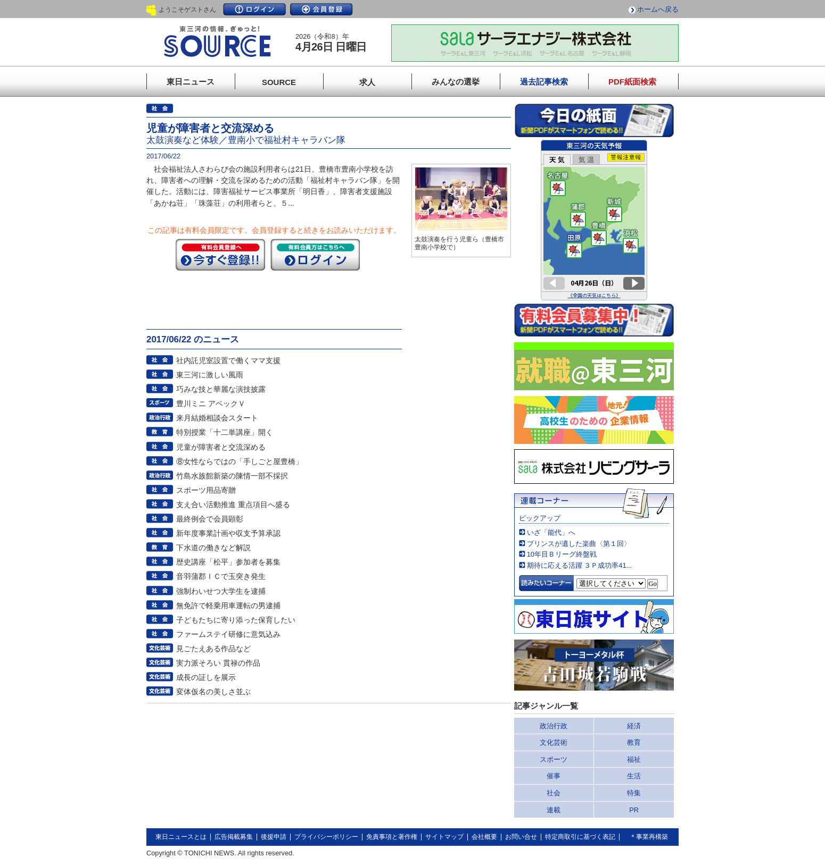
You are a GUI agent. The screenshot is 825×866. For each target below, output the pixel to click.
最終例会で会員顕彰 (209, 519)
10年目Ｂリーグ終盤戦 (562, 554)
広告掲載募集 (233, 837)
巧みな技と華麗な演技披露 (221, 389)
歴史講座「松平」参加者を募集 (228, 562)
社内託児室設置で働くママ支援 (228, 360)
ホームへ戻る (658, 9)
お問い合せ (521, 837)
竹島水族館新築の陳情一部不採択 (232, 476)
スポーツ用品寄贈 (206, 490)
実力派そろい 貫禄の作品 (218, 663)
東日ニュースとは (181, 837)
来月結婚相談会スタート (217, 418)
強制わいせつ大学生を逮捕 (221, 591)
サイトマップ (444, 837)
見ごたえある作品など (213, 648)
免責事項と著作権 (391, 837)
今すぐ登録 (220, 255)
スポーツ (553, 759)
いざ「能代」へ (551, 532)
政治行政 (553, 726)
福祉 (634, 759)
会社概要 (484, 837)
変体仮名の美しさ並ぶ (213, 691)
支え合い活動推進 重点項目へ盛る (233, 504)
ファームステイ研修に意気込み (228, 634)
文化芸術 (553, 742)
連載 (553, 810)
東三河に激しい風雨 (209, 375)
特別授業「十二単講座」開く (224, 432)
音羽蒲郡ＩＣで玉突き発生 (221, 576)
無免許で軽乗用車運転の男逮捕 (228, 605)
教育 (634, 742)
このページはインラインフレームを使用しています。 (594, 220)
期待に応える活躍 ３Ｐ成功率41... (579, 565)
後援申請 (273, 837)
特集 (634, 793)
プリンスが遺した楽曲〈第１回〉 (579, 544)
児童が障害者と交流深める (221, 447)
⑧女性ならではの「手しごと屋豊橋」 (239, 461)
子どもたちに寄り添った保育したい (235, 620)
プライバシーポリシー (326, 837)
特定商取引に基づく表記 (580, 837)
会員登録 (321, 9)
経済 (634, 726)
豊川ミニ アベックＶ (210, 403)
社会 (553, 793)
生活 (634, 776)
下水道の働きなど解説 (213, 547)
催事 (553, 776)
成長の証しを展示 (206, 677)
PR (634, 810)
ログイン (254, 9)
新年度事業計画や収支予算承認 (228, 533)
